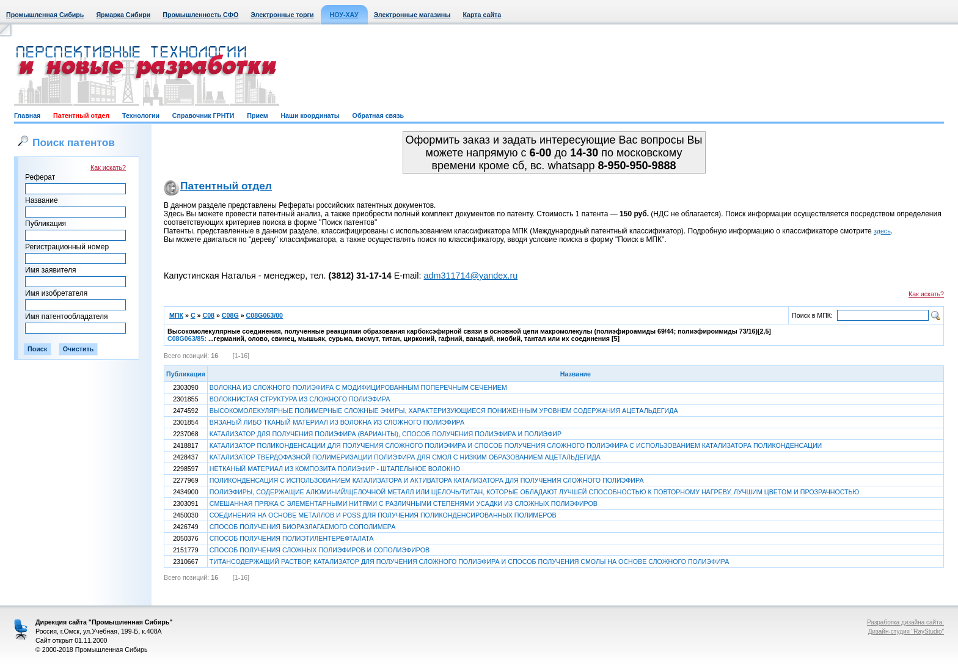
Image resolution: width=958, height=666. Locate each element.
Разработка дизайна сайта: (905, 622)
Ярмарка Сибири (123, 14)
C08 (208, 315)
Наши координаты (309, 115)
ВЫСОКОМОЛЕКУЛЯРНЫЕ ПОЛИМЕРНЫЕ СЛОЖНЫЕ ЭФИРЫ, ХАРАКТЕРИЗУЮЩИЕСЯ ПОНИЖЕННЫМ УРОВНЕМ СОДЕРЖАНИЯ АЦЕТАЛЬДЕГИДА (444, 410)
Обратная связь (378, 115)
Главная (27, 115)
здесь (882, 231)
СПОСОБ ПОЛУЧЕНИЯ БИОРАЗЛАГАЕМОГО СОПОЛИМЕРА (302, 526)
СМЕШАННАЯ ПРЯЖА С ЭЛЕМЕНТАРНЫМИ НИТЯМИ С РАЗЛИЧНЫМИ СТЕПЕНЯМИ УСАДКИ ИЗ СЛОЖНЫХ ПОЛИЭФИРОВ (404, 503)
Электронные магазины (412, 14)
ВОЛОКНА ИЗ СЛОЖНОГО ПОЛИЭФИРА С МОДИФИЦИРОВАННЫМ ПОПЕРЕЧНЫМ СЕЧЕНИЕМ (358, 387)
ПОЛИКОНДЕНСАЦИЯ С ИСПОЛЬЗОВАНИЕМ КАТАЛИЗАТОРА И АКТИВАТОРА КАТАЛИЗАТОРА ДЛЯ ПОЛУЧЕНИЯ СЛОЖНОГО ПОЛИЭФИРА (427, 480)
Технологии (140, 115)
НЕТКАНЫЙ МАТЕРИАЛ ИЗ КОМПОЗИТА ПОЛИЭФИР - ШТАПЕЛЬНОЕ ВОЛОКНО (335, 468)
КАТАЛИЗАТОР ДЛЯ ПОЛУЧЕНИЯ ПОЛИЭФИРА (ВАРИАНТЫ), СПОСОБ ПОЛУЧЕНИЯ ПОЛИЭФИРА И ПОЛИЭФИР (385, 433)
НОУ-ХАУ (344, 14)
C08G (230, 315)
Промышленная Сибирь (45, 14)
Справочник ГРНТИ (203, 115)
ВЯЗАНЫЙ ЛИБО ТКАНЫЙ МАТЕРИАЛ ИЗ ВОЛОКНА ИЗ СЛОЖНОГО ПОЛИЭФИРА (337, 422)
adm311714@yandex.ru (470, 275)
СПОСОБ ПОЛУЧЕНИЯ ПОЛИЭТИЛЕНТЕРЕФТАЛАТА (292, 538)
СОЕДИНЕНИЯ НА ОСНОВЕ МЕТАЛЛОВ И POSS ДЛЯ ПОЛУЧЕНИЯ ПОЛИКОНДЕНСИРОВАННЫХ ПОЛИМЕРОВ (383, 515)
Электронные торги (281, 14)
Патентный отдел (81, 115)
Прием (257, 115)
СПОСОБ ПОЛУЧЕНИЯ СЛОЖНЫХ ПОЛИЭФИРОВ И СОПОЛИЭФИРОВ (320, 550)
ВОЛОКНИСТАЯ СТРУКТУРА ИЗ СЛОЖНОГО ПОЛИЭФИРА (300, 399)
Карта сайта (482, 14)
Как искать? (108, 167)
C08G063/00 (264, 315)
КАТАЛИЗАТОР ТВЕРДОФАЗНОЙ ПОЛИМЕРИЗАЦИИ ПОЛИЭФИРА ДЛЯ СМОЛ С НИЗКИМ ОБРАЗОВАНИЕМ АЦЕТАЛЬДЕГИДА (405, 457)
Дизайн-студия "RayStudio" (906, 631)
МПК (176, 315)
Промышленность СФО (200, 14)
